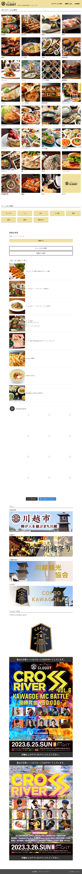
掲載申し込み (68, 4)
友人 (41, 213)
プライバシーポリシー (44, 871)
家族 (73, 213)
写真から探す (41, 253)
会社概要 (77, 4)
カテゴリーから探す (57, 4)
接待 (8, 220)
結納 (24, 220)
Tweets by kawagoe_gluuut (17, 615)
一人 (24, 213)
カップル (8, 213)
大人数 (57, 213)
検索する (41, 241)
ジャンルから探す (41, 248)
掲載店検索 (13, 233)
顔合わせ (41, 220)
